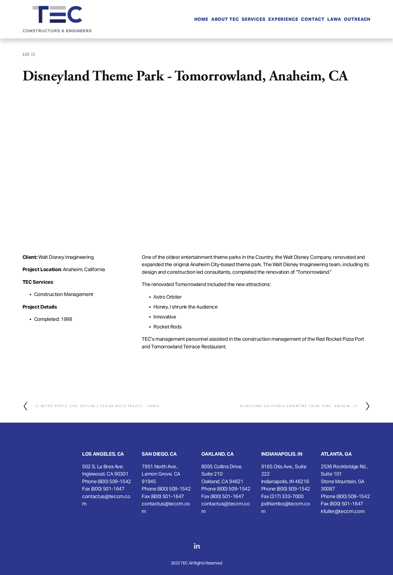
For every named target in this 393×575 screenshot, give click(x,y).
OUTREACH (357, 19)
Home (201, 19)
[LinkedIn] (196, 546)
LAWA (334, 19)
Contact (312, 19)
